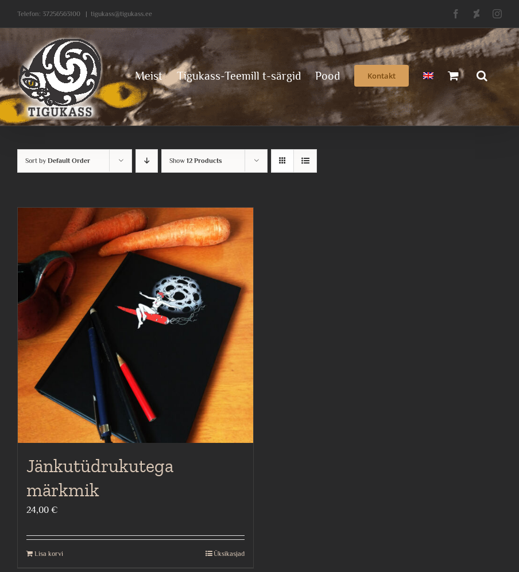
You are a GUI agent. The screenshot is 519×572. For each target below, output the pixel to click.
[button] (482, 74)
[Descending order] (146, 161)
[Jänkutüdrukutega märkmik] (135, 325)
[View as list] (305, 161)
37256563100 (61, 14)
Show (195, 161)
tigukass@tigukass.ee (121, 14)
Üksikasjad (229, 554)
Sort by (57, 161)
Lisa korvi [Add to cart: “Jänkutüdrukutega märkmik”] (48, 554)
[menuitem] (428, 74)
